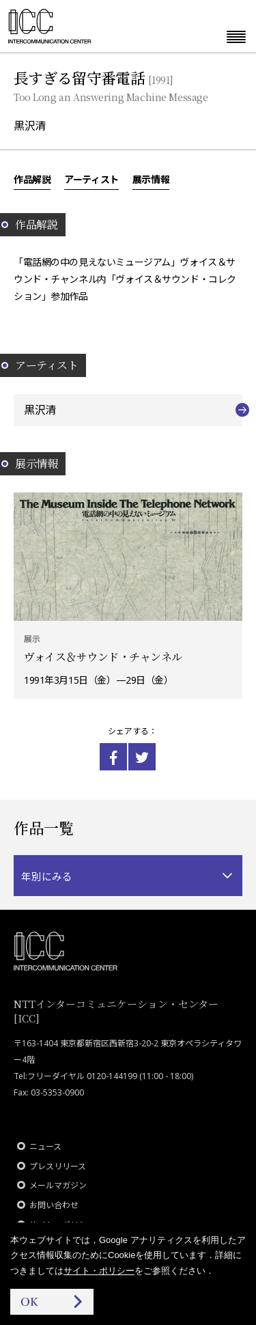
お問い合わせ (54, 1205)
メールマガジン (58, 1185)
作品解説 (32, 179)
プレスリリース (57, 1166)
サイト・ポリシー (98, 1271)
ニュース (45, 1146)
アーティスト (91, 179)
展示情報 (150, 179)
